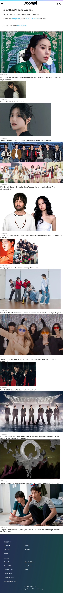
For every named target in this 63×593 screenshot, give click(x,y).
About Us (7, 562)
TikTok (27, 545)
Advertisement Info (10, 581)
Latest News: (22, 25)
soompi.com (15, 19)
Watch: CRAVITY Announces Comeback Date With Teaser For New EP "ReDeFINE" (30, 483)
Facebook (7, 545)
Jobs (26, 570)
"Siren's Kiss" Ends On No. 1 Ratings (13, 102)
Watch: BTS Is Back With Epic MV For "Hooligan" (18, 390)
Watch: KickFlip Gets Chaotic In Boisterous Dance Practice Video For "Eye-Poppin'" (30, 313)
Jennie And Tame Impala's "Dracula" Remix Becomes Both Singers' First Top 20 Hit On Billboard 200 (31, 236)
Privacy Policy (8, 570)
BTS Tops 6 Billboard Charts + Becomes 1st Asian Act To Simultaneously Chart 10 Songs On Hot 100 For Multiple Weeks (29, 437)
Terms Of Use (8, 566)
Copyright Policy (9, 577)
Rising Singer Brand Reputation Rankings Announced (19, 268)
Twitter (6, 553)
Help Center (28, 566)
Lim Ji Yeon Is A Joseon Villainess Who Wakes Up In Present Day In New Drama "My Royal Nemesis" (30, 78)
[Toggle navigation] (2, 4)
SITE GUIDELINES (33, 19)
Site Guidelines (29, 562)
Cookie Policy (8, 573)
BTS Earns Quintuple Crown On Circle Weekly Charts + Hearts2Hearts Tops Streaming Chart (27, 188)
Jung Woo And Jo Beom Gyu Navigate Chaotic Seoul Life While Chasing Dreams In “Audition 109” (30, 531)
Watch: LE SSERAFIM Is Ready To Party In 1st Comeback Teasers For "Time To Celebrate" (28, 360)
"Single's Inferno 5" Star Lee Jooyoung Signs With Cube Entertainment (25, 140)
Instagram (7, 549)
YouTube (27, 549)
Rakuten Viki (35, 589)
